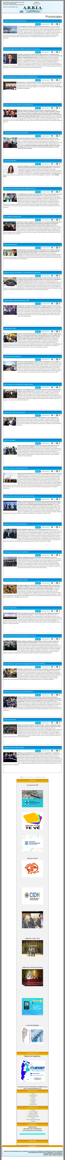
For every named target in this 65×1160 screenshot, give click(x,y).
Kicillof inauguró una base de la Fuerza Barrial (16, 552)
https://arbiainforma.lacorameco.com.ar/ (32, 1134)
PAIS (33, 1098)
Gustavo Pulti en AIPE (10, 328)
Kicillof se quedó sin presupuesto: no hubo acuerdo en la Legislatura (22, 272)
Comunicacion (33, 1104)
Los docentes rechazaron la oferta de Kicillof (16, 132)
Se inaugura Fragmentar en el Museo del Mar (16, 579)
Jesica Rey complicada (10, 160)
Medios (33, 1093)
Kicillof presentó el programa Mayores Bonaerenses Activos (20, 635)
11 (33, 777)
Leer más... (38, 24)
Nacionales (33, 1096)
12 (35, 777)
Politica (33, 1101)
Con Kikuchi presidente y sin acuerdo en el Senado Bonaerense (20, 76)
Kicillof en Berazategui (10, 719)
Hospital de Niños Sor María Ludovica (14, 747)
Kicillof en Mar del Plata (10, 607)
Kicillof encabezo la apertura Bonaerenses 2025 (16, 300)
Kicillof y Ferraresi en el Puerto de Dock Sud (15, 468)
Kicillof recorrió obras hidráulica (12, 356)
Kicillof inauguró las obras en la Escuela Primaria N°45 (18, 691)
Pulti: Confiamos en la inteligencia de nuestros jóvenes (18, 384)
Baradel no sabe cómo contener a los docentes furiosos (18, 104)
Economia (33, 1103)
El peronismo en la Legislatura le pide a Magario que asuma (19, 188)
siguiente (41, 777)
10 (31, 777)
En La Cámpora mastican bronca (12, 216)
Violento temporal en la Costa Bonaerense (15, 21)
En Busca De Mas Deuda (10, 244)
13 (36, 777)
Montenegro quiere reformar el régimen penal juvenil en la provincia (22, 49)
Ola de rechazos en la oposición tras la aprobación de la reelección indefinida (24, 663)
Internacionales (33, 1095)
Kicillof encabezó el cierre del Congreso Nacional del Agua (19, 496)
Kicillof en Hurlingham (10, 440)
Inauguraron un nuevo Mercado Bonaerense (15, 524)
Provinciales (33, 1100)
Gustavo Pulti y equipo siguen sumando (14, 412)
